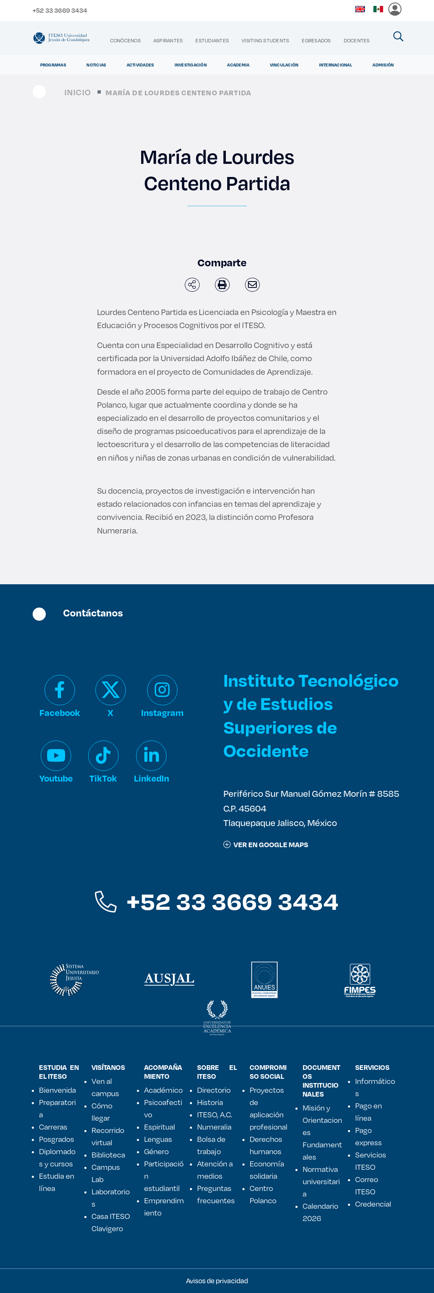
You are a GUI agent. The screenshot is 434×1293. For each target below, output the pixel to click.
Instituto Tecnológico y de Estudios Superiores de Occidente (311, 715)
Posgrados (56, 1138)
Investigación (191, 65)
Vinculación (284, 65)
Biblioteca (108, 1154)
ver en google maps (265, 844)
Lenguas (158, 1138)
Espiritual (159, 1126)
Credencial (373, 1203)
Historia (210, 1102)
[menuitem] (125, 40)
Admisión (383, 65)
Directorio (214, 1089)
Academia (238, 65)
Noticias (96, 65)
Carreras (53, 1126)
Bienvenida (57, 1089)
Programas (53, 65)
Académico (163, 1089)
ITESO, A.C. (214, 1114)
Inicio (77, 92)
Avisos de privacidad (217, 1280)
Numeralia (214, 1126)
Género (156, 1151)
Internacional (335, 65)
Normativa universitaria (321, 1181)
